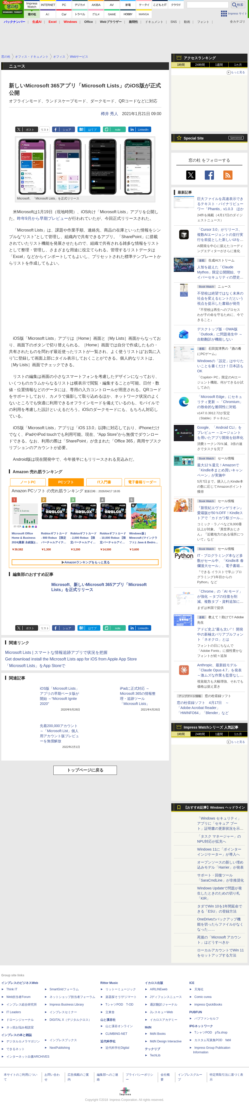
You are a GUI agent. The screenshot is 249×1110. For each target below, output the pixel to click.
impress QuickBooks (208, 1004)
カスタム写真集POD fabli (212, 1040)
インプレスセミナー (63, 1012)
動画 (187, 22)
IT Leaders (13, 1012)
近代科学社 (108, 1041)
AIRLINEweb (158, 989)
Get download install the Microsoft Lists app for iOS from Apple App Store (71, 659)
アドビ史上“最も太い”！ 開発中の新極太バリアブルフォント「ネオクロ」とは (220, 634)
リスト (45, 129)
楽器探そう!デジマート (121, 997)
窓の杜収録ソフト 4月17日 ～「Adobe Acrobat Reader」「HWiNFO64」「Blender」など (203, 708)
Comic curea (202, 997)
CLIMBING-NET (116, 1034)
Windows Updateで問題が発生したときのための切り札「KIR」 (219, 893)
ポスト (30, 129)
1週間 (219, 65)
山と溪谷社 (108, 1020)
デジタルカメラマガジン (23, 1041)
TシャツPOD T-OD (119, 1004)
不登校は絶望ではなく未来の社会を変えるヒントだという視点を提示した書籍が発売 (220, 298)
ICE (191, 983)
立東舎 (110, 1012)
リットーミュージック (120, 989)
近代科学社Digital (117, 1048)
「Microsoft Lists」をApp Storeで (35, 666)
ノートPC (28, 482)
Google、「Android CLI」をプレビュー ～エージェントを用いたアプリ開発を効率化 (220, 432)
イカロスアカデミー (163, 1020)
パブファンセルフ (206, 1018)
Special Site (194, 138)
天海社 (199, 989)
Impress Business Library (67, 1004)
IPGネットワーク (201, 1026)
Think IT (11, 989)
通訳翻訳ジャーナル (163, 1004)
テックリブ (152, 1049)
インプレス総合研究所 (21, 1004)
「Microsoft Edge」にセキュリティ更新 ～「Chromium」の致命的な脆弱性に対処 (220, 402)
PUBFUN (195, 1012)
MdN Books (158, 1034)
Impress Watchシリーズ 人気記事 (211, 727)
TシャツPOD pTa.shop (210, 1032)
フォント (203, 22)
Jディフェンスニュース (166, 997)
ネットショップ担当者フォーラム (72, 997)
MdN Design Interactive (166, 1041)
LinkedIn (143, 129)
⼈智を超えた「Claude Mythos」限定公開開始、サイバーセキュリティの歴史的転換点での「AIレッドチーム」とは (220, 277)
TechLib (155, 1055)
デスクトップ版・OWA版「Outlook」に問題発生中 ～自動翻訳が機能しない (219, 334)
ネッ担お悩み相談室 (20, 1027)
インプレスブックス (63, 1040)
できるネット (15, 1049)
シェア (67, 129)
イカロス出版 (154, 983)
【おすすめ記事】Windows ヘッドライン (214, 807)
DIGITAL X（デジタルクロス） (70, 1020)
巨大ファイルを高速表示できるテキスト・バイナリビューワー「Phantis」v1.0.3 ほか (220, 204)
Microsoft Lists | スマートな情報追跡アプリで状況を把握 (56, 652)
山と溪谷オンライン (119, 1026)
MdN (148, 1027)
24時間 (200, 65)
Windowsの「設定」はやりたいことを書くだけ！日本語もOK (220, 366)
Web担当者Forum (18, 997)
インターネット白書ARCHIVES (27, 1056)
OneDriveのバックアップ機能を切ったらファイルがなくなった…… (220, 924)
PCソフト (66, 482)
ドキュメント (154, 22)
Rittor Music (109, 983)
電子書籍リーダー (142, 482)
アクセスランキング (200, 58)
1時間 (181, 65)
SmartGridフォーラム (64, 989)
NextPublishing (60, 1048)
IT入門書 (104, 482)
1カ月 (238, 65)
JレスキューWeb (161, 1012)
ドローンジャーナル (20, 1020)
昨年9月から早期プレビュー (42, 218)
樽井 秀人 (109, 114)
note (117, 129)
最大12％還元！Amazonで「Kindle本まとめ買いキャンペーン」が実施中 (220, 470)
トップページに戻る (85, 770)
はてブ (92, 129)
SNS (173, 22)
